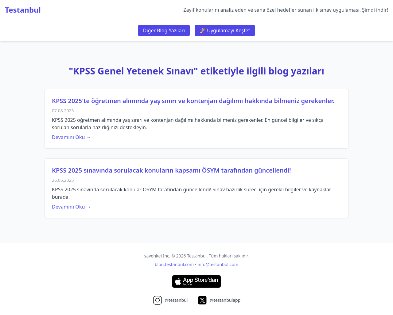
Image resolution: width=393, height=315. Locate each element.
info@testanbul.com (218, 264)
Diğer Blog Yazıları (164, 30)
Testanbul (23, 10)
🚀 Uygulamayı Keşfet (225, 30)
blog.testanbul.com (174, 264)
